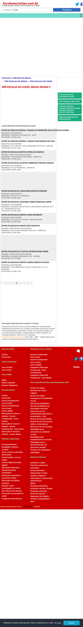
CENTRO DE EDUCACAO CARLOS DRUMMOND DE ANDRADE (24, 191)
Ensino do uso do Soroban (41, 427)
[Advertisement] (27, 46)
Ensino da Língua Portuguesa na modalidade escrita (41, 398)
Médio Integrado (8, 383)
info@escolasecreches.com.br (13, 337)
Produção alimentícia (39, 486)
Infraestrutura (36, 481)
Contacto (37, 506)
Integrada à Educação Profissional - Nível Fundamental (39, 370)
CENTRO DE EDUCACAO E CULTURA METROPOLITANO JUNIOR (24, 251)
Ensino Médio (7, 411)
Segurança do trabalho (39, 496)
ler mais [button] (58, 623)
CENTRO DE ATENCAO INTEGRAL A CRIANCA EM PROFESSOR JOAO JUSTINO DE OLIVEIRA (35, 130)
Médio (4, 380)
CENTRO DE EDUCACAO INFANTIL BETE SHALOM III (20, 226)
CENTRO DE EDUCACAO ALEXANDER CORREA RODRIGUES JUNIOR (26, 202)
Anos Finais (6, 370)
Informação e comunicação (41, 478)
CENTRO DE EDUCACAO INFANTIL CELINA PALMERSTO (21, 215)
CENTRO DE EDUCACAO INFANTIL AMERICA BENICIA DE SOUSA (25, 262)
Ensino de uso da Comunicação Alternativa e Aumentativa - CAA (41, 413)
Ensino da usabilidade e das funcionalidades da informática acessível (40, 406)
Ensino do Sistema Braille (41, 419)
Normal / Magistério (10, 385)
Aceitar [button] (71, 623)
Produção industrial (38, 491)
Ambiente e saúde (37, 463)
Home (76, 367)
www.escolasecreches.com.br (11, 506)
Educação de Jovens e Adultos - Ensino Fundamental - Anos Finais (13, 426)
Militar (32, 483)
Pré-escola (6, 357)
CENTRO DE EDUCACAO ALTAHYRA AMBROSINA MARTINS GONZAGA (27, 163)
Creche (5, 354)
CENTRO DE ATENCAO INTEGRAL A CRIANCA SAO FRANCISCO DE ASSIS (28, 141)
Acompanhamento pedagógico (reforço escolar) (10, 447)
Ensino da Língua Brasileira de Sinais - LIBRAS (38, 390)
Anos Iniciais (7, 367)
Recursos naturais (37, 494)
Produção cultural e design (41, 488)
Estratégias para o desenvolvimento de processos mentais (38, 444)
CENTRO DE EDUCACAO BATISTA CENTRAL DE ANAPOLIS (22, 152)
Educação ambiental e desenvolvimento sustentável (11, 470)
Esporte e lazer (8, 486)
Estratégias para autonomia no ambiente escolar (40, 431)
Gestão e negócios (38, 476)
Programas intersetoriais (12, 499)
